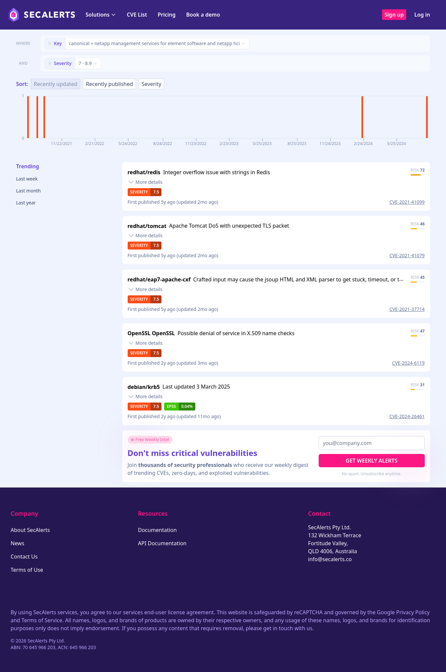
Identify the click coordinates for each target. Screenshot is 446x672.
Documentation (157, 530)
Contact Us (24, 556)
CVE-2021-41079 (406, 255)
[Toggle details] (145, 182)
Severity (151, 84)
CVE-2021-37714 (406, 309)
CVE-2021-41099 (406, 202)
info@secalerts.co (330, 559)
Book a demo (203, 14)
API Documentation (162, 543)
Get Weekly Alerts (372, 460)
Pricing (166, 14)
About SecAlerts (30, 530)
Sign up (394, 14)
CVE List (137, 14)
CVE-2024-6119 (408, 363)
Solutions (101, 14)
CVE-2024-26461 (406, 416)
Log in (422, 14)
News (17, 543)
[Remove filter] (49, 43)
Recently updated (55, 84)
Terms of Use (27, 569)
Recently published (109, 84)
